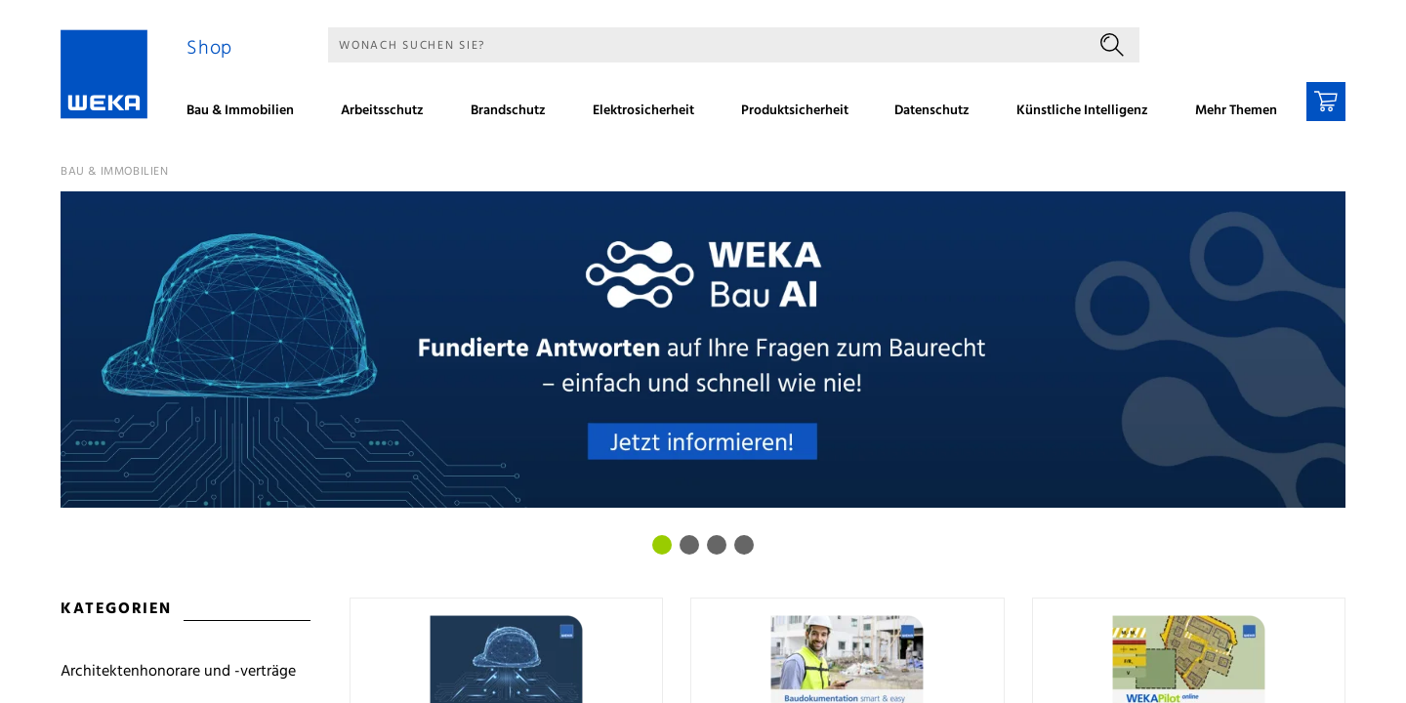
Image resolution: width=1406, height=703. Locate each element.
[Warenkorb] (1325, 101)
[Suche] (706, 44)
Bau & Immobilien (115, 172)
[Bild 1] (689, 545)
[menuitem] (247, 113)
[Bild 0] (662, 545)
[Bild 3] (744, 545)
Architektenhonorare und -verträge (178, 671)
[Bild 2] (716, 545)
